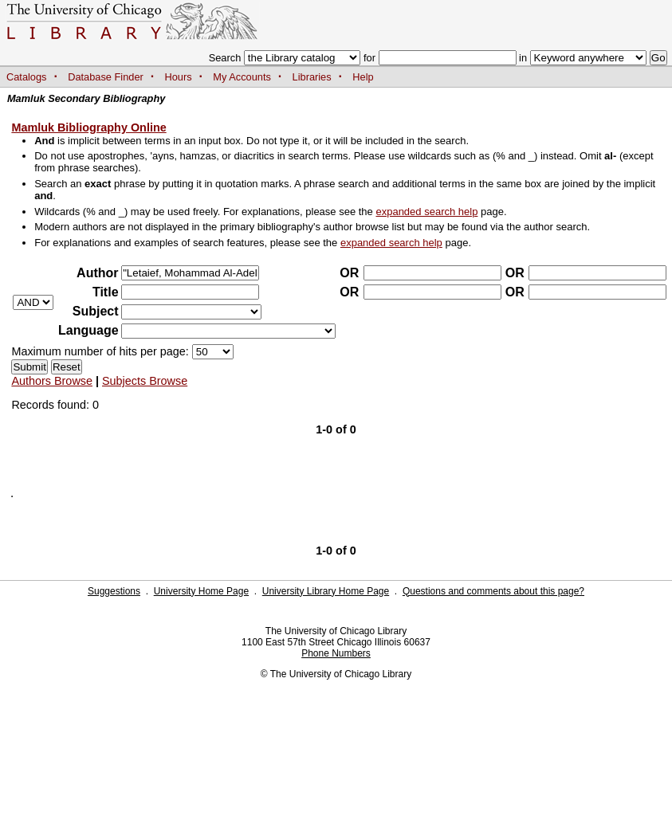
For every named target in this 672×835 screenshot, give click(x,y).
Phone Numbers (336, 653)
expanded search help (426, 212)
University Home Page (201, 591)
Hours (178, 77)
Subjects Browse (144, 380)
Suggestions (114, 591)
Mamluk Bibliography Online (88, 127)
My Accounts (242, 77)
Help (362, 77)
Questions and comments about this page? (493, 591)
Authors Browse (51, 380)
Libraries (312, 77)
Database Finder (105, 77)
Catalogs (26, 77)
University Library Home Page (325, 591)
